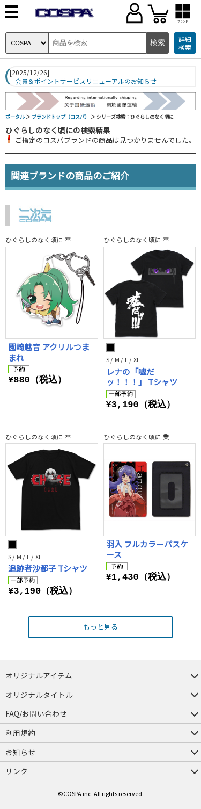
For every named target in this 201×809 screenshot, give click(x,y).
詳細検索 (184, 43)
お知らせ (20, 752)
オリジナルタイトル (39, 694)
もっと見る (100, 627)
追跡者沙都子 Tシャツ (47, 568)
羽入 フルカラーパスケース (147, 549)
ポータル (15, 116)
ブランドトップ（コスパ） (61, 116)
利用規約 (20, 732)
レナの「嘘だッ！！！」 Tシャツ (141, 377)
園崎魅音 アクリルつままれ (49, 352)
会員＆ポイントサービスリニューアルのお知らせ (86, 81)
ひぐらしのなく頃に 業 (136, 436)
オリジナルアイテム (38, 675)
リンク (16, 770)
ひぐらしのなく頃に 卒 (38, 239)
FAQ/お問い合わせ (36, 713)
